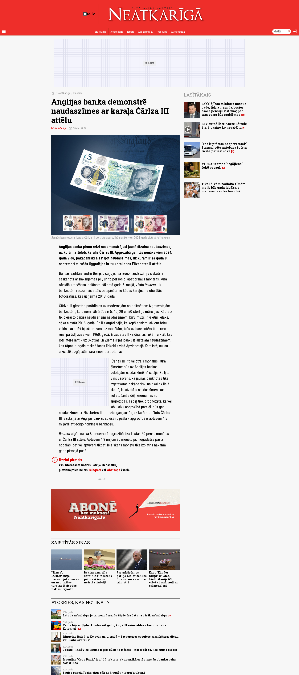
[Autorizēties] (295, 31)
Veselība (162, 31)
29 (78, 628)
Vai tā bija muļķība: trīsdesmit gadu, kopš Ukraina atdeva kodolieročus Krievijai (114, 626)
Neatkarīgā (64, 93)
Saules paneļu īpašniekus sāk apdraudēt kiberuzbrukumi (104, 672)
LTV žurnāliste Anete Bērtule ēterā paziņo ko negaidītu (224, 125)
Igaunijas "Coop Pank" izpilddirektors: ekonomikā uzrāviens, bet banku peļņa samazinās (119, 661)
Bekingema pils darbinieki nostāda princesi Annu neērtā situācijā (98, 577)
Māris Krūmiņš (58, 128)
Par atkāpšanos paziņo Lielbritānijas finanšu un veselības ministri (132, 577)
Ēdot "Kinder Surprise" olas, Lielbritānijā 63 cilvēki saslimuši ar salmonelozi (163, 579)
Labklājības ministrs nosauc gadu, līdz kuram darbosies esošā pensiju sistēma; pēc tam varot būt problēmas (224, 109)
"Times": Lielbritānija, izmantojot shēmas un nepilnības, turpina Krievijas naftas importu (65, 581)
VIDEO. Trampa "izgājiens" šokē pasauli (222, 165)
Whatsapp (113, 470)
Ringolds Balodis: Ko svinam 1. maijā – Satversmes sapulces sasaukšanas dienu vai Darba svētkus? (120, 638)
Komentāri (116, 31)
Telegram (94, 470)
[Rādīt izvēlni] (4, 31)
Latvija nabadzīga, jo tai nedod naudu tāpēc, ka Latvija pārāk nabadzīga (115, 615)
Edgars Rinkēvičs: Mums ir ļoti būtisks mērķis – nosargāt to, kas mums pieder (120, 650)
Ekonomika (178, 31)
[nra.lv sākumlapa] (89, 14)
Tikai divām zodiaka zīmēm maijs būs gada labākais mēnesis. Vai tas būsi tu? (223, 187)
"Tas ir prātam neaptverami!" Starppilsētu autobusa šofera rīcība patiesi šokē (224, 147)
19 (169, 615)
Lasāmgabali (145, 31)
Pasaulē (78, 93)
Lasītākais (197, 95)
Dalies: (102, 478)
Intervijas (100, 31)
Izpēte (130, 31)
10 (243, 115)
